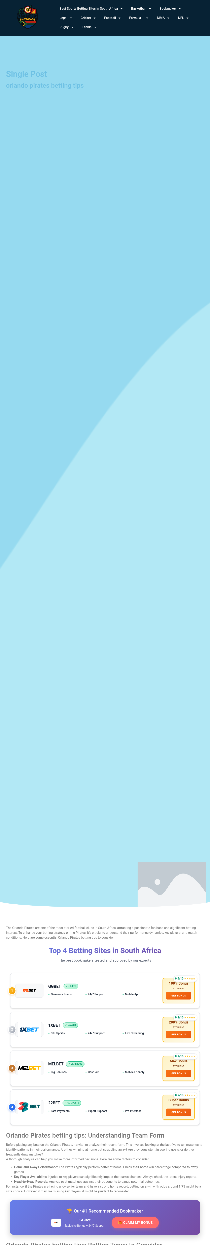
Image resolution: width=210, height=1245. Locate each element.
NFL (183, 18)
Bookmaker (170, 8)
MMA (163, 18)
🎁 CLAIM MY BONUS (135, 1223)
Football (112, 18)
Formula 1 (139, 18)
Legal (66, 18)
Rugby (67, 27)
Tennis (89, 27)
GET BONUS (178, 995)
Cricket (88, 18)
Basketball (141, 8)
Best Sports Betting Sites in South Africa (91, 8)
